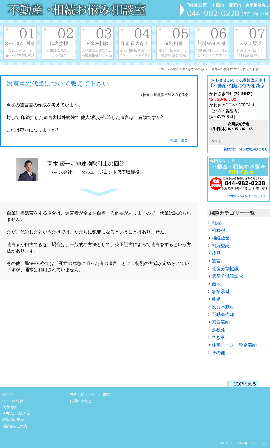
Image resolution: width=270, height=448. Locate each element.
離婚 (216, 299)
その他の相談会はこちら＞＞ (246, 196)
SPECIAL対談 (12, 401)
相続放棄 (221, 238)
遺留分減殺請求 (227, 276)
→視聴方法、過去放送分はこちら (244, 149)
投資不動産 (223, 306)
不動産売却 (223, 314)
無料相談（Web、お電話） (91, 394)
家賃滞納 (221, 322)
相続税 (218, 230)
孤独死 (218, 329)
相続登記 (221, 245)
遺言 (184, 140)
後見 (216, 253)
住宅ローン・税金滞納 (234, 345)
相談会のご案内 (14, 426)
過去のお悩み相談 (16, 413)
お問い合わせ (80, 401)
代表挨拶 (9, 407)
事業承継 (221, 291)
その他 (218, 352)
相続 (173, 140)
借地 (216, 284)
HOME (7, 394)
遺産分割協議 (225, 268)
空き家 (218, 337)
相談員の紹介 (13, 419)
